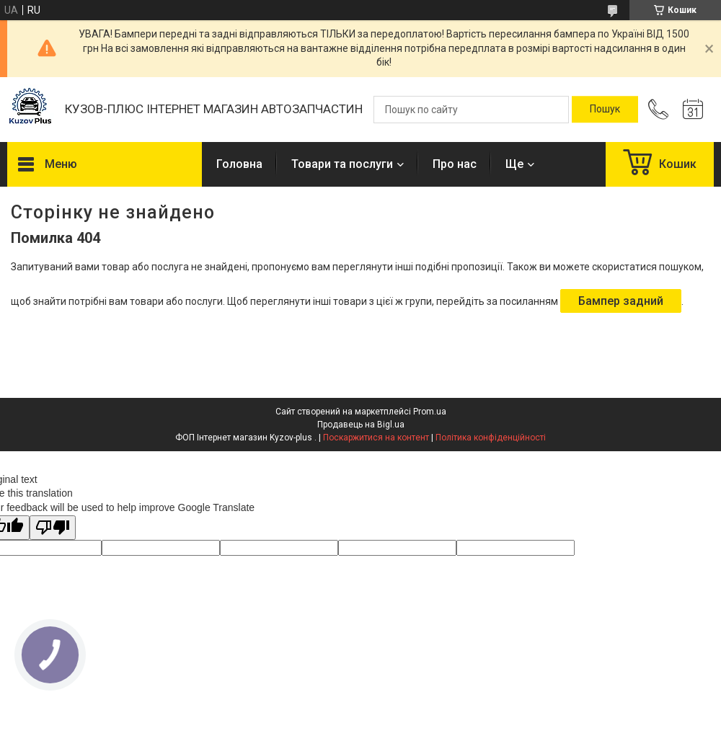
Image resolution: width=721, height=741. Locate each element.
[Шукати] (605, 109)
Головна (239, 164)
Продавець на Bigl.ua (360, 425)
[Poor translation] (53, 528)
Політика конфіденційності (490, 437)
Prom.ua (429, 412)
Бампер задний (620, 301)
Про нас (455, 164)
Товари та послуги (342, 164)
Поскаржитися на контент (376, 437)
